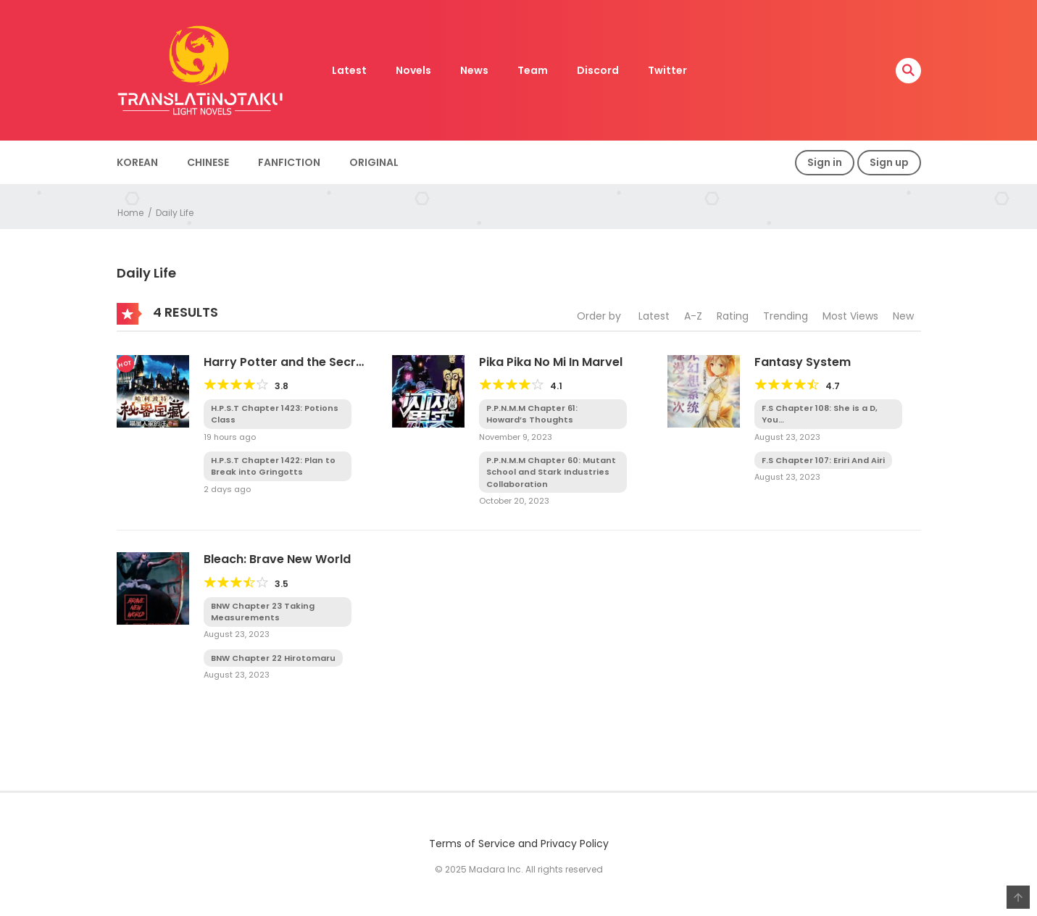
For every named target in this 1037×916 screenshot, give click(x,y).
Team (532, 70)
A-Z (693, 316)
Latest (349, 70)
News (474, 70)
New (903, 316)
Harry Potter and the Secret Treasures (286, 369)
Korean (137, 162)
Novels (413, 70)
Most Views (850, 316)
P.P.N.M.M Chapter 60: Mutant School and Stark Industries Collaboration (551, 472)
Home (130, 213)
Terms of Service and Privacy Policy (519, 843)
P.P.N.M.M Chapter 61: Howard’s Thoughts (532, 414)
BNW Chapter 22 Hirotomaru (273, 658)
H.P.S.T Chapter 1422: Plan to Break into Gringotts (273, 466)
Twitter (667, 70)
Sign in (824, 162)
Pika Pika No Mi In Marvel (550, 362)
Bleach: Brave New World (277, 559)
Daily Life (174, 213)
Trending (785, 316)
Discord (598, 70)
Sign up (889, 162)
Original (374, 162)
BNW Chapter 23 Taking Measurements (263, 612)
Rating (733, 316)
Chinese (208, 162)
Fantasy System (802, 362)
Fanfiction (289, 162)
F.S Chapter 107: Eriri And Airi (823, 460)
